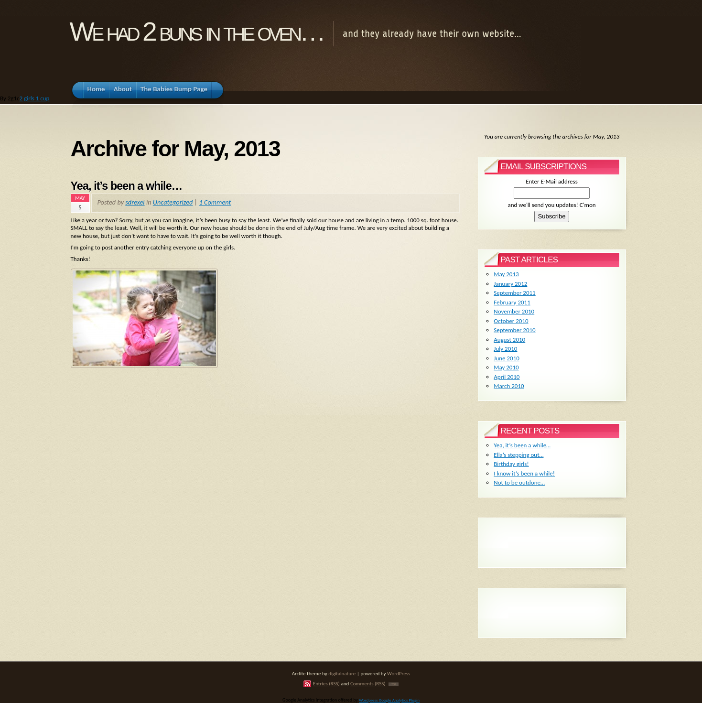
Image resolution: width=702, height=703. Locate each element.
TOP (393, 684)
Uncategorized (173, 202)
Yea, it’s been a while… (127, 186)
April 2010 (506, 376)
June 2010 (506, 358)
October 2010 (511, 320)
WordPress (398, 673)
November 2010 (514, 311)
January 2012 (510, 283)
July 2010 (505, 348)
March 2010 (509, 385)
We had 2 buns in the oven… (197, 31)
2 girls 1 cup (35, 98)
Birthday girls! (511, 463)
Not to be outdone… (519, 482)
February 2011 (512, 302)
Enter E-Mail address (552, 181)
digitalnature (342, 673)
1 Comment (215, 202)
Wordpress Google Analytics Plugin (389, 700)
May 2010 (506, 367)
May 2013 (506, 274)
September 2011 (514, 292)
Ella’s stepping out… (518, 454)
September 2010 (514, 330)
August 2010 (509, 339)
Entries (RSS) (326, 683)
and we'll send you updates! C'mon (551, 204)
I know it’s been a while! (524, 473)
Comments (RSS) (368, 683)
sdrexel (134, 202)
